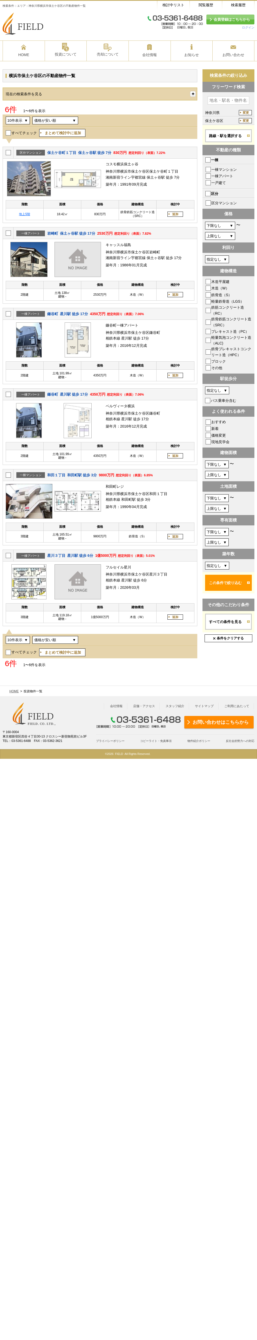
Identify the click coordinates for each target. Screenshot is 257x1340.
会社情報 (116, 706)
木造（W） (220, 288)
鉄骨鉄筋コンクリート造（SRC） (231, 322)
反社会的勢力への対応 (240, 740)
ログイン (248, 27)
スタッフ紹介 (175, 706)
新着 (215, 429)
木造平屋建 (220, 282)
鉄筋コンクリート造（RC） (227, 310)
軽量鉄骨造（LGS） (227, 301)
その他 (216, 368)
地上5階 (24, 214)
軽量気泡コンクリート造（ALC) (231, 340)
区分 (214, 193)
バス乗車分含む (223, 400)
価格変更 (218, 435)
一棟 (214, 160)
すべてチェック (24, 133)
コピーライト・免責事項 (156, 740)
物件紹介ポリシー (198, 740)
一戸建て (218, 183)
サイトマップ (204, 706)
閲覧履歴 (206, 5)
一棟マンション (224, 169)
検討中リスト (173, 5)
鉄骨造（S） (221, 295)
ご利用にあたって (236, 706)
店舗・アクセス (144, 706)
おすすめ (218, 422)
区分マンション (224, 203)
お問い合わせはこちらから (221, 722)
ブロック (218, 361)
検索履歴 (238, 5)
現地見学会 (220, 442)
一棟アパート (222, 176)
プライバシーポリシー (110, 740)
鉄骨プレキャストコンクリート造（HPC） (231, 352)
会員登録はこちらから (232, 19)
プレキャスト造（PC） (230, 331)
